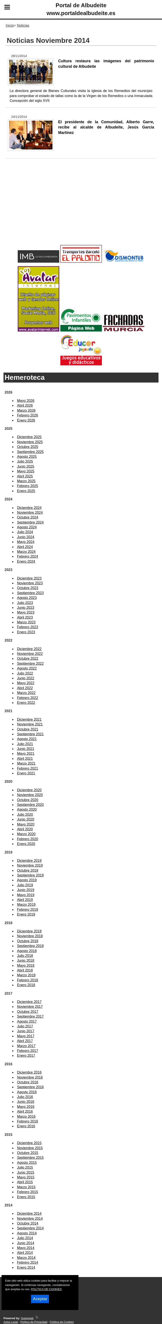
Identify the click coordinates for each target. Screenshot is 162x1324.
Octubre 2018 (27, 941)
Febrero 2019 (27, 909)
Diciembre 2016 (29, 1072)
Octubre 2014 (27, 1223)
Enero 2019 (26, 914)
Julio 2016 (25, 1097)
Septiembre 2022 (30, 663)
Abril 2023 (25, 617)
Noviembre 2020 (30, 795)
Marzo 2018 (26, 975)
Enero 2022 (26, 703)
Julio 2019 (25, 885)
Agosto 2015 (27, 1162)
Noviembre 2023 (30, 583)
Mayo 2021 (25, 753)
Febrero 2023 (27, 627)
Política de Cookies (62, 1322)
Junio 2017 (25, 1031)
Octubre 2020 (27, 800)
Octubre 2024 (27, 517)
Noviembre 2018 (30, 936)
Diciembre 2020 (29, 790)
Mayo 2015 (25, 1177)
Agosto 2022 (27, 668)
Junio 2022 (25, 678)
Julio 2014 (25, 1238)
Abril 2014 (25, 1253)
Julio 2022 (25, 673)
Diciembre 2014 (29, 1213)
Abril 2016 (25, 1111)
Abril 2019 (25, 900)
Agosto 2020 (27, 809)
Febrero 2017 (27, 1051)
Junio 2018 (25, 960)
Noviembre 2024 (30, 512)
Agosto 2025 (27, 456)
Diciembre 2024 (29, 508)
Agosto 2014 (27, 1233)
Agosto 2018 (27, 951)
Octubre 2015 (27, 1153)
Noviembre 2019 (30, 865)
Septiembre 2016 (30, 1087)
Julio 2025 (25, 461)
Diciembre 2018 (29, 931)
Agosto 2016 (27, 1092)
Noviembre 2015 (30, 1148)
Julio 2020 (25, 814)
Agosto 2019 (27, 880)
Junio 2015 (25, 1172)
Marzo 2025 (26, 481)
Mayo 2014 (25, 1248)
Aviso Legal (10, 1322)
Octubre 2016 (27, 1082)
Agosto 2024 (27, 527)
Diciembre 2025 (29, 437)
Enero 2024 (26, 561)
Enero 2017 (26, 1055)
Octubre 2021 (27, 729)
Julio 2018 (25, 956)
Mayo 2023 (25, 612)
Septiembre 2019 (30, 875)
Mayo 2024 (25, 542)
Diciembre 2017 (29, 1002)
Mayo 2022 (25, 683)
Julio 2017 (25, 1026)
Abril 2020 (25, 829)
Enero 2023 (26, 632)
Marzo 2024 (26, 552)
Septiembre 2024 (30, 522)
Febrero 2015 (27, 1192)
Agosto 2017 (27, 1021)
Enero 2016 (26, 1126)
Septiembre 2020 (30, 805)
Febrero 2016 (27, 1121)
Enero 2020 (26, 844)
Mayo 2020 (25, 824)
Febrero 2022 (27, 698)
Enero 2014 (26, 1267)
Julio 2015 (25, 1167)
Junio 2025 (25, 466)
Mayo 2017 (25, 1036)
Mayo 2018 (25, 965)
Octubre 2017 (27, 1011)
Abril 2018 (25, 970)
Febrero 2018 (27, 980)
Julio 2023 (25, 603)
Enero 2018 (26, 985)
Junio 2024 (25, 537)
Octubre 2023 (27, 588)
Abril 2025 (25, 476)
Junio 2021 (25, 749)
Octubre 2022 (27, 658)
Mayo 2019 (25, 895)
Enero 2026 (26, 420)
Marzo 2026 (26, 410)
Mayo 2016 (25, 1107)
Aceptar (40, 1298)
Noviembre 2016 (30, 1077)
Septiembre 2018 (30, 946)
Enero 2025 (26, 491)
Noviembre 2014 (30, 1218)
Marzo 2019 (26, 904)
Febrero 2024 (27, 556)
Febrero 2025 (27, 486)
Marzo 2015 (26, 1187)
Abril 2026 (25, 405)
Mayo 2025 (25, 471)
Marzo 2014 (26, 1258)
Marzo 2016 (26, 1116)
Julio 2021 (25, 744)
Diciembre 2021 (29, 719)
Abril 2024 (25, 547)
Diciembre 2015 (29, 1143)
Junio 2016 (25, 1102)
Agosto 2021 (27, 739)
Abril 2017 (25, 1041)
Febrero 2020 (27, 839)
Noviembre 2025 (30, 442)
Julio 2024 (25, 532)
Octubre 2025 (27, 447)
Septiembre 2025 (30, 452)
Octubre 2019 (27, 870)
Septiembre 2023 (30, 593)
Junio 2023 (25, 607)
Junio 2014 (25, 1243)
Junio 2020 (25, 819)
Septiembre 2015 (30, 1157)
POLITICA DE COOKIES (46, 1289)
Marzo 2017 (26, 1046)
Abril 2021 (25, 758)
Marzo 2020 (26, 834)
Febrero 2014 (27, 1262)
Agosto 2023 (27, 598)
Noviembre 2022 (30, 654)
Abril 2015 (25, 1182)
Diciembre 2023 (29, 578)
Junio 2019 (25, 890)
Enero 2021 (26, 773)
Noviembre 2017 (30, 1006)
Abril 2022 (25, 688)
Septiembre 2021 (30, 734)
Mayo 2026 (25, 401)
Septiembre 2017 (30, 1016)
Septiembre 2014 (30, 1228)
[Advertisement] (81, 208)
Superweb (27, 1318)
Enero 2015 (26, 1197)
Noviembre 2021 (30, 724)
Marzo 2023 (26, 622)
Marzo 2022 (26, 693)
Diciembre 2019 (29, 860)
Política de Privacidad (33, 1322)
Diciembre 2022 (29, 649)
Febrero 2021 (27, 768)
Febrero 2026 (27, 415)
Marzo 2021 (26, 763)
